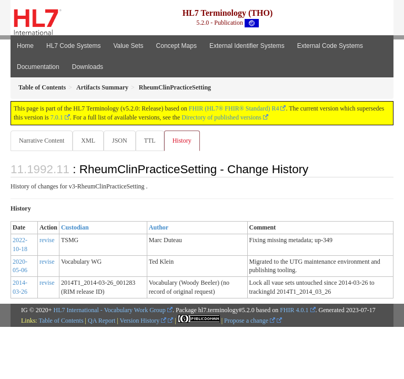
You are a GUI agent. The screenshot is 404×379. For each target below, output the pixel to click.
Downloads (87, 67)
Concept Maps (176, 45)
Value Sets (128, 45)
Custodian (75, 227)
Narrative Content (41, 140)
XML (88, 140)
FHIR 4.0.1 (294, 310)
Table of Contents (60, 320)
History (182, 140)
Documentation (38, 67)
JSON (119, 140)
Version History (143, 320)
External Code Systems (330, 45)
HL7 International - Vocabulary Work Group (110, 310)
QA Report (101, 320)
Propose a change (249, 320)
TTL (150, 140)
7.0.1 (56, 117)
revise (47, 240)
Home (25, 45)
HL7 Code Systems (73, 45)
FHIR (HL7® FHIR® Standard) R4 (234, 108)
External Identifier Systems (247, 45)
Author (158, 227)
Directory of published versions (221, 117)
